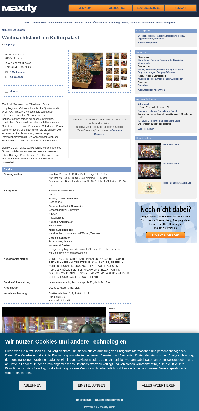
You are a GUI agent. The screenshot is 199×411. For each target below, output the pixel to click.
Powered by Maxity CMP (99, 407)
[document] (99, 359)
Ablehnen (32, 385)
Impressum (84, 399)
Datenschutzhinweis (109, 399)
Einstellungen (91, 385)
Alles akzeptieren (158, 385)
